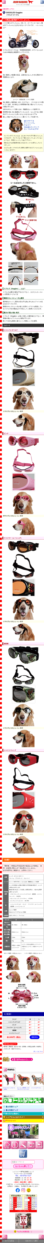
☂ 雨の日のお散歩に (11, 1114)
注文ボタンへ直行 (31, 1241)
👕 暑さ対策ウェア (10, 1107)
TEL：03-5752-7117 (23, 1176)
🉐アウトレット (9, 1121)
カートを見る (9, 1241)
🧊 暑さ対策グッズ (10, 1110)
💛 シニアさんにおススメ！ (14, 1117)
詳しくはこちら (38, 1051)
